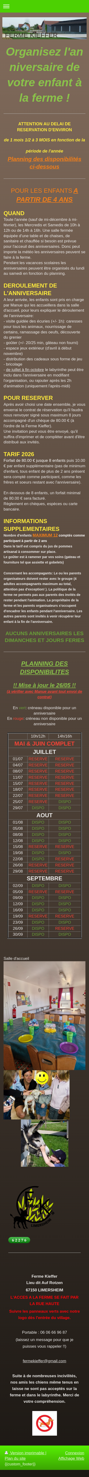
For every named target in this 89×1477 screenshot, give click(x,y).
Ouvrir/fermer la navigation (44, 6)
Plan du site (15, 1458)
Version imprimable (25, 1453)
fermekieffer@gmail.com (44, 1361)
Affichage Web (71, 1458)
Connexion (74, 1453)
